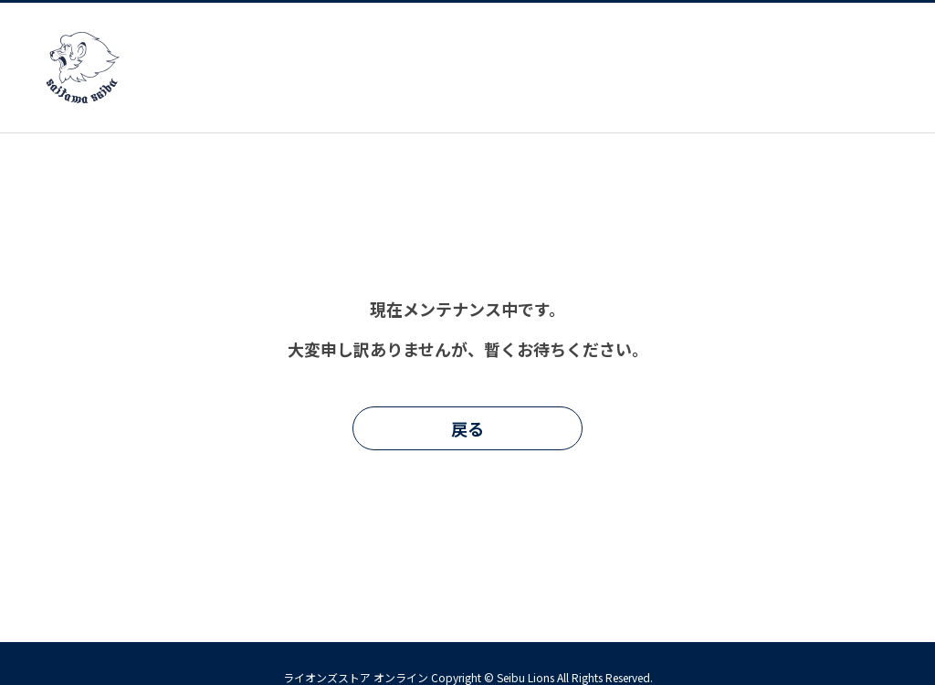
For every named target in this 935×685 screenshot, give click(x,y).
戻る (467, 428)
